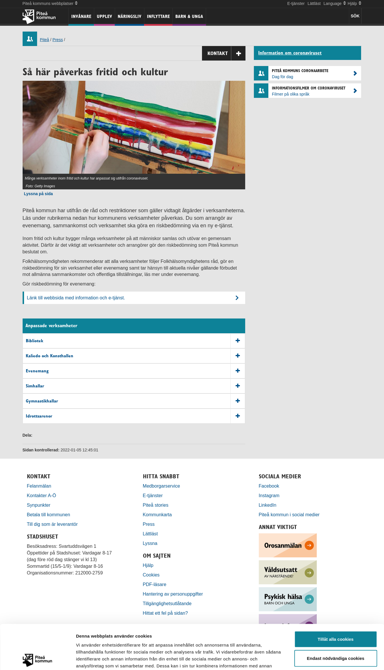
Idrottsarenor (135, 416)
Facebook (269, 485)
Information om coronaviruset (290, 53)
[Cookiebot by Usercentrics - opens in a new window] (37, 658)
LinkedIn (267, 505)
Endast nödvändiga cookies (335, 613)
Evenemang (135, 371)
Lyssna (150, 543)
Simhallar (135, 386)
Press (57, 39)
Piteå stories (156, 505)
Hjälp (148, 565)
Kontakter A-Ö (41, 495)
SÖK (355, 16)
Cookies (151, 574)
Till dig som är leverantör (53, 524)
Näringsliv (129, 16)
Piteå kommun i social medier (289, 514)
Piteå (44, 39)
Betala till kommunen (48, 514)
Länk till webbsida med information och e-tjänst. (76, 297)
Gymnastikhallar (135, 401)
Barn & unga (189, 16)
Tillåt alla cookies (336, 594)
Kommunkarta (157, 514)
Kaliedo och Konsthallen (135, 356)
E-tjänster (296, 3)
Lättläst (314, 3)
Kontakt (226, 53)
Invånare (81, 16)
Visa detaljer (315, 658)
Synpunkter (38, 505)
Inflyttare (158, 16)
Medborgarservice (161, 485)
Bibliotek (135, 341)
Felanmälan (39, 485)
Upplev (104, 16)
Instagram (269, 495)
